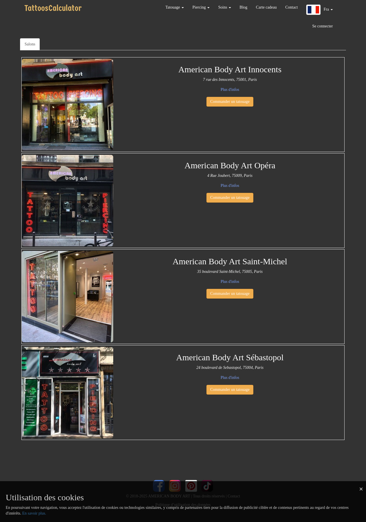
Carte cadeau (266, 7)
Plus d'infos (229, 89)
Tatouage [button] (174, 7)
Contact (291, 7)
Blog (243, 7)
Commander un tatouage (230, 101)
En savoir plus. (34, 513)
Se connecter (322, 26)
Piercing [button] (201, 7)
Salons (30, 44)
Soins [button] (224, 7)
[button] (319, 9)
